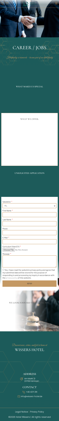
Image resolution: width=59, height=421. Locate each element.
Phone (5, 228)
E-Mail (5, 237)
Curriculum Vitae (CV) (11, 246)
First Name (7, 210)
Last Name (7, 219)
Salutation (6, 202)
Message (6, 254)
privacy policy (11, 278)
